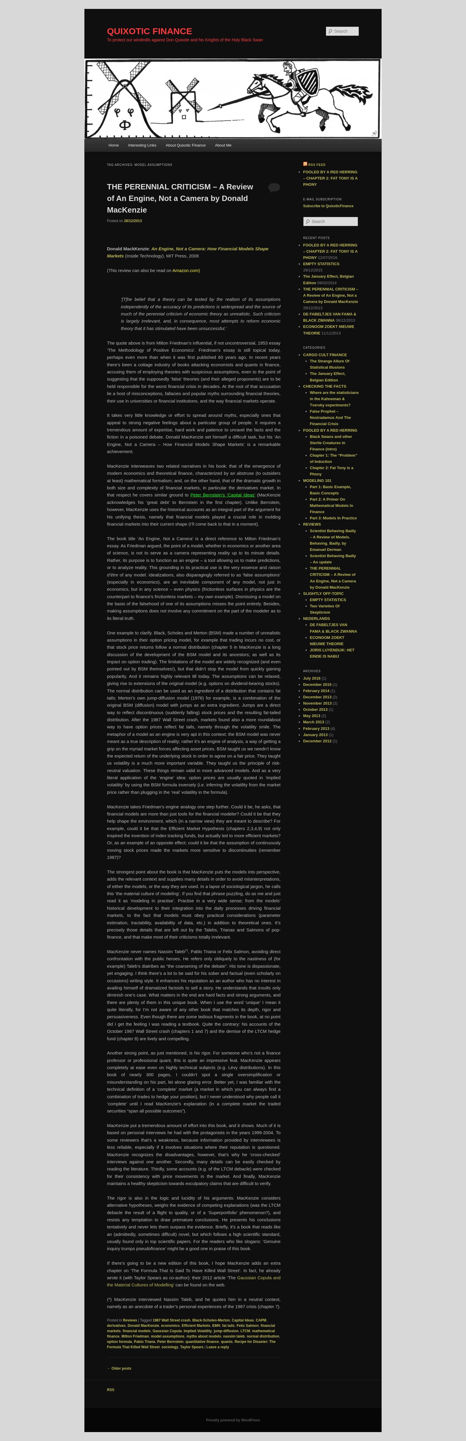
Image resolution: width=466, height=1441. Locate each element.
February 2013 (316, 728)
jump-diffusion (226, 1331)
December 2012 (317, 741)
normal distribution (263, 1336)
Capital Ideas (243, 1320)
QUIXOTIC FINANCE (149, 31)
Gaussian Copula (167, 1331)
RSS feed (317, 164)
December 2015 (317, 684)
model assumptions (168, 1336)
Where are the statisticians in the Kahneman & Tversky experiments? (334, 398)
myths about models (203, 1336)
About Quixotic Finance (186, 145)
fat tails (228, 1326)
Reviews (130, 1320)
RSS (110, 1390)
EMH (216, 1326)
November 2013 (317, 703)
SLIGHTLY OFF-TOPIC (323, 593)
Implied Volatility (198, 1331)
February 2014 (316, 691)
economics (170, 1326)
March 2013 (313, 722)
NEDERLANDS (316, 618)
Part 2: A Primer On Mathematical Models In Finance (331, 505)
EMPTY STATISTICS (321, 264)
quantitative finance (202, 1342)
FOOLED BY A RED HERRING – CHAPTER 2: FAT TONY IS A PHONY (330, 178)
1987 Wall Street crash (172, 1320)
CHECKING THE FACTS (324, 386)
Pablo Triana (144, 1342)
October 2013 (315, 709)
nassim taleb (234, 1336)
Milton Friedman (135, 1336)
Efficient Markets (196, 1326)
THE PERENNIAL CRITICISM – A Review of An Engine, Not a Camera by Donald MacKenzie (180, 198)
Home (113, 145)
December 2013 (317, 697)
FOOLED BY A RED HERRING (330, 430)
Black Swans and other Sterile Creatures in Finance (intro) (331, 442)
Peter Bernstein (170, 1342)
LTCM (245, 1331)
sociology (170, 1347)
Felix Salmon (248, 1326)
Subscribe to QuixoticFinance (328, 206)
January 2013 (315, 735)
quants (226, 1342)
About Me (223, 145)
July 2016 (312, 678)
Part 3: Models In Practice (333, 518)
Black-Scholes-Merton (211, 1320)
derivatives (116, 1326)
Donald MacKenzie (143, 1326)
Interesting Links (142, 145)
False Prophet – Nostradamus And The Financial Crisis (330, 417)
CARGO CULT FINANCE (325, 355)
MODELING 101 (317, 480)
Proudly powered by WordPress (233, 1420)
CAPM (261, 1320)
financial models (137, 1331)
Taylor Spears (191, 1347)
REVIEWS (312, 524)
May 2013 (311, 716)
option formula (119, 1342)
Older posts (119, 1368)
